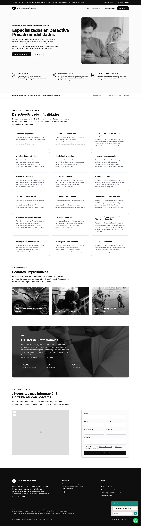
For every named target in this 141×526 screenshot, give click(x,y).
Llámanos (38, 54)
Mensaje (87, 437)
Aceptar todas (108, 2)
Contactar (123, 8)
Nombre (87, 413)
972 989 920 (109, 8)
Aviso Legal (104, 484)
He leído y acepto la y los (104, 448)
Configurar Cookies (107, 495)
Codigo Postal (89, 429)
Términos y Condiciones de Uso (111, 493)
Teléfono (109, 421)
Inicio (87, 8)
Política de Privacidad (105, 447)
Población (110, 429)
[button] (40, 432)
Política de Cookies (107, 487)
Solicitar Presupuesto (21, 54)
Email (86, 421)
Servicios (96, 8)
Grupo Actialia (124, 519)
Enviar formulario (105, 453)
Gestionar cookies (123, 2)
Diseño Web (115, 519)
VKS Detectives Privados (24, 8)
